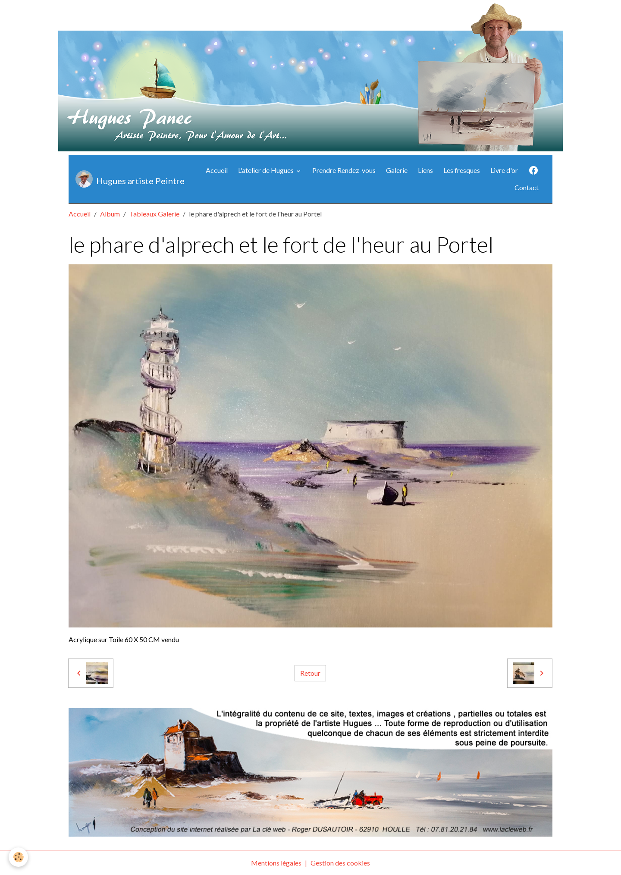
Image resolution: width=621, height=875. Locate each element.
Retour (310, 673)
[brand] (127, 179)
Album (110, 214)
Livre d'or (504, 170)
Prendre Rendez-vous (344, 170)
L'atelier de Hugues (266, 170)
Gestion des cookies (340, 863)
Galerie (397, 170)
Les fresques (461, 170)
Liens (425, 170)
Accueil (217, 170)
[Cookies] (18, 857)
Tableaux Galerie (154, 214)
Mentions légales (276, 863)
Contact (526, 187)
